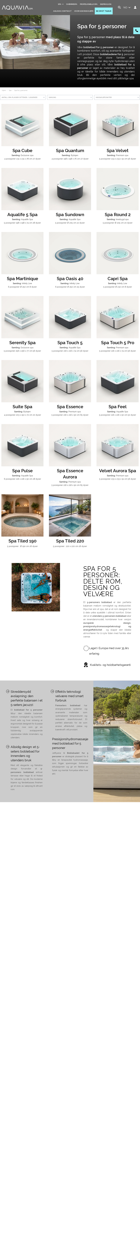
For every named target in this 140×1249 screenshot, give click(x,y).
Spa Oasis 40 (70, 278)
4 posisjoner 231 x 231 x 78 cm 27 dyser (22, 159)
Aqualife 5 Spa (22, 214)
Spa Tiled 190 (22, 540)
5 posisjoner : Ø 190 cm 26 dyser (22, 546)
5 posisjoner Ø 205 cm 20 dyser (117, 223)
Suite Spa (22, 406)
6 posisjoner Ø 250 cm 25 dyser (70, 287)
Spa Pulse (22, 470)
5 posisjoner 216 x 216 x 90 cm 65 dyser (70, 415)
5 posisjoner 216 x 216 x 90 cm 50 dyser (117, 415)
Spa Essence (70, 406)
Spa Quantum (70, 150)
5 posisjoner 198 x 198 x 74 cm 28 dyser (22, 223)
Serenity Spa (22, 342)
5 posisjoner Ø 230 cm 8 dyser (117, 287)
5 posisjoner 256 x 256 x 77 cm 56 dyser (22, 351)
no (127, 7)
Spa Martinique (22, 278)
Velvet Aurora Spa (117, 470)
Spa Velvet (118, 150)
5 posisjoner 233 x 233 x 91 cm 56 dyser (117, 159)
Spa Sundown (70, 214)
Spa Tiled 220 (70, 540)
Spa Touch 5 (70, 342)
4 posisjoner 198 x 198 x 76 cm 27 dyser (70, 159)
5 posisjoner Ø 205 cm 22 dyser (70, 223)
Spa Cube (22, 150)
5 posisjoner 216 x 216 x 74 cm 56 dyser (70, 351)
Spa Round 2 (118, 214)
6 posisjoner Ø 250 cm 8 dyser (22, 287)
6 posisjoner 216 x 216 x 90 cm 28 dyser (22, 479)
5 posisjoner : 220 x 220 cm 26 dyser (70, 546)
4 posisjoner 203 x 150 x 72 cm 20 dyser (22, 415)
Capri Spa (118, 278)
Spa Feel (118, 406)
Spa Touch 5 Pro (117, 342)
